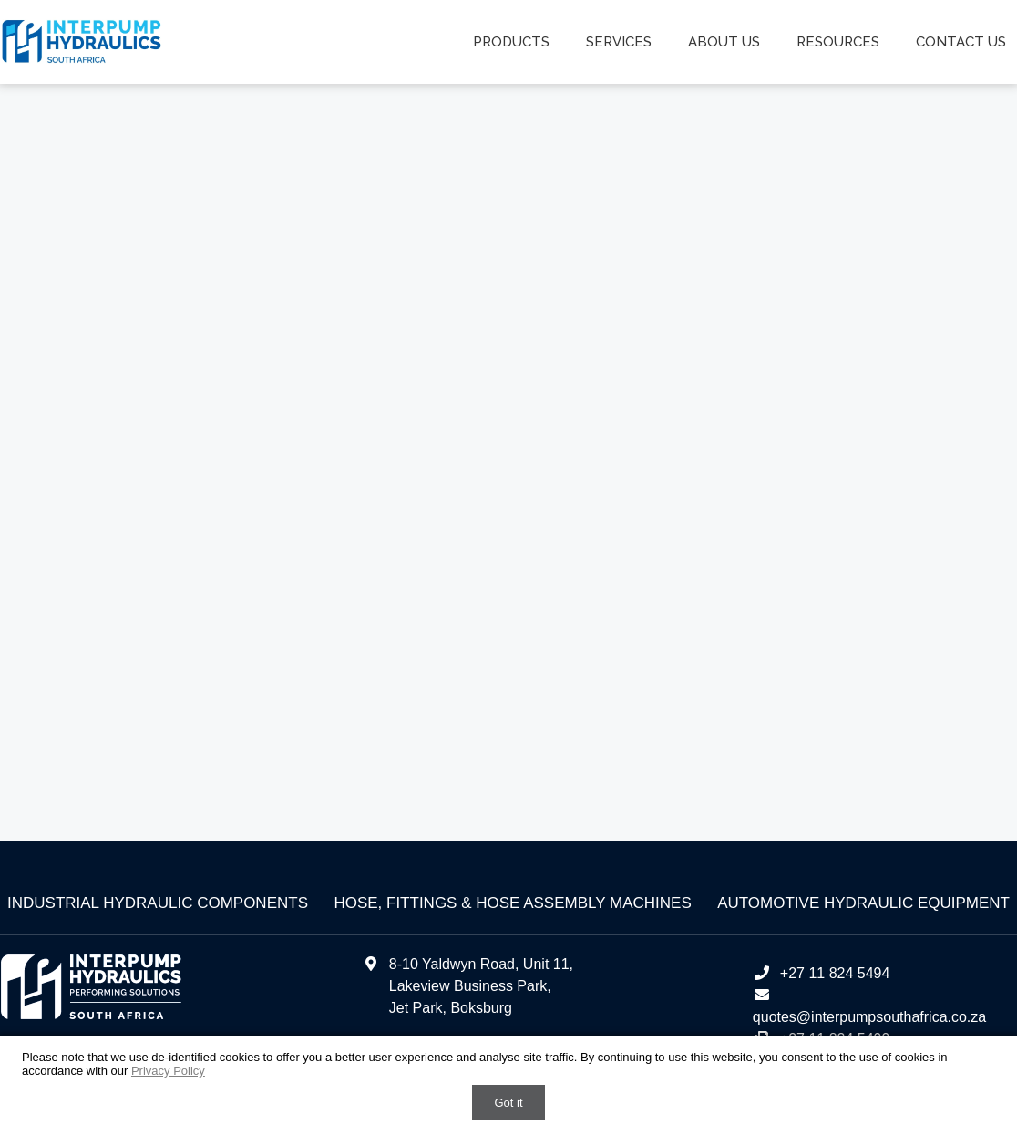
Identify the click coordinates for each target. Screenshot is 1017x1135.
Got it (508, 1102)
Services (619, 42)
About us (724, 42)
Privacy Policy (168, 1071)
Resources (837, 42)
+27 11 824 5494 (821, 973)
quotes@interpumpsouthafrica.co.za (869, 1017)
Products (511, 42)
